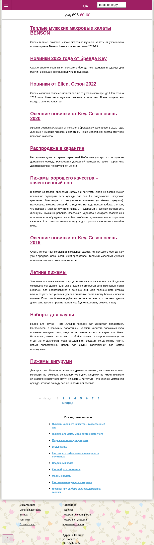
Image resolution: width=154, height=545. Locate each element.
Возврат (23, 514)
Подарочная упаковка (75, 519)
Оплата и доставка (30, 509)
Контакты (24, 519)
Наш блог (68, 509)
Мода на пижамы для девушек (70, 440)
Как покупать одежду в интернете (72, 482)
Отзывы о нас (27, 524)
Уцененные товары (73, 524)
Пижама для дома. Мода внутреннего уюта (77, 434)
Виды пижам (59, 446)
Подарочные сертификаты (77, 514)
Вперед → (69, 402)
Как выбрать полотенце (66, 469)
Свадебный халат (62, 463)
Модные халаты (61, 476)
